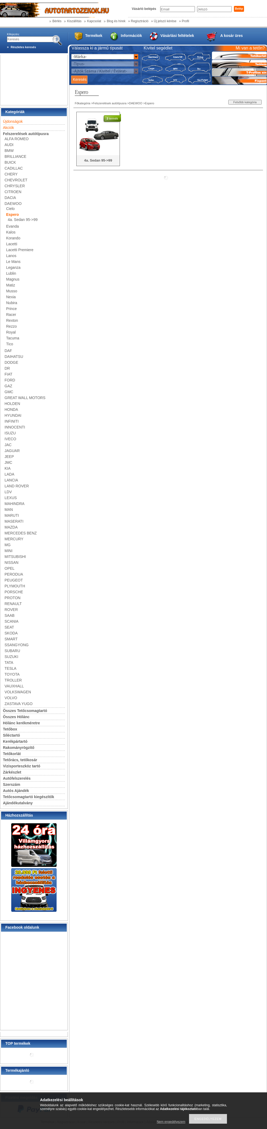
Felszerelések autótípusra (110, 103)
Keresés (80, 79)
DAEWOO (135, 103)
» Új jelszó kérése (163, 21)
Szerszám (11, 784)
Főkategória (82, 103)
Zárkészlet (12, 772)
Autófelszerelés (16, 778)
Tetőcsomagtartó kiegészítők (28, 797)
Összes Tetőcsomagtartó (25, 711)
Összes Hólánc (16, 717)
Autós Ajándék (16, 791)
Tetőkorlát (12, 754)
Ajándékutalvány (18, 803)
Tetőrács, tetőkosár (20, 760)
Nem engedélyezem (171, 1122)
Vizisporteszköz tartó (21, 766)
